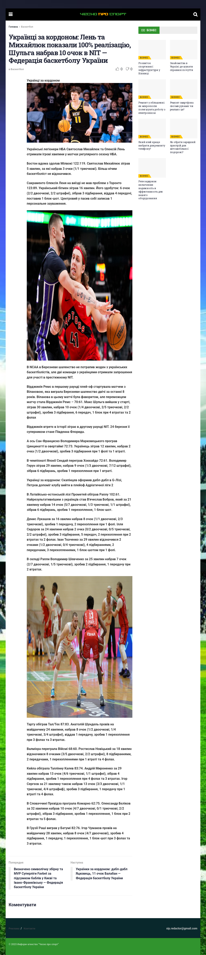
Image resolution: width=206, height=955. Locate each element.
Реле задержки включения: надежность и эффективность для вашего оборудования (150, 190)
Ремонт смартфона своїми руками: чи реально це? (182, 106)
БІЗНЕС (144, 57)
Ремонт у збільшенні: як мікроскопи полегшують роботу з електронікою (151, 107)
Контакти (29, 928)
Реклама (14, 928)
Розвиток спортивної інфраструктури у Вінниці (149, 68)
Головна (13, 26)
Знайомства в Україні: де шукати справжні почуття (181, 66)
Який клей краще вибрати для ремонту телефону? (151, 145)
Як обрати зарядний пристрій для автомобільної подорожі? (183, 147)
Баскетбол (27, 26)
